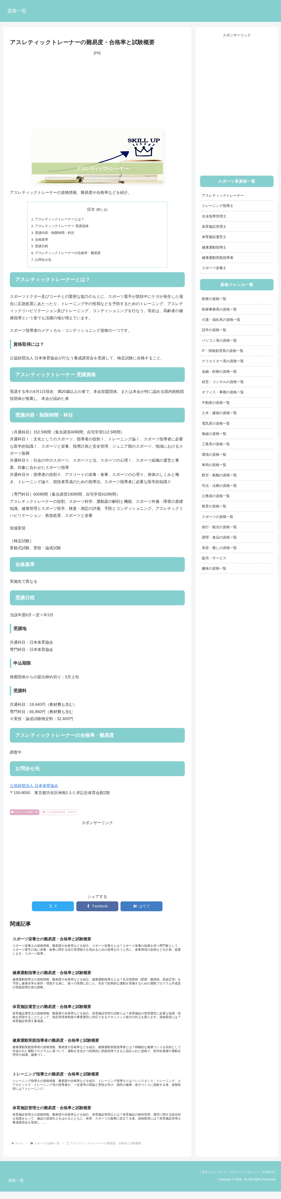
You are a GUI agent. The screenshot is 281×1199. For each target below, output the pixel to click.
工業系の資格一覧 (216, 444)
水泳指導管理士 (214, 216)
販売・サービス (214, 558)
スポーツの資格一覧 (24, 814)
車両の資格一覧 (214, 465)
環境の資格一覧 (214, 454)
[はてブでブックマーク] (141, 909)
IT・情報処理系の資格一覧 (222, 351)
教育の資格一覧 (214, 506)
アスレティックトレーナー (223, 195)
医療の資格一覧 (214, 299)
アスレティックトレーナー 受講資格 (63, 226)
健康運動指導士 (214, 247)
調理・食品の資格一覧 (219, 537)
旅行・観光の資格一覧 (219, 527)
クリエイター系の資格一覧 (223, 361)
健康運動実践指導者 (217, 258)
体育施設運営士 (214, 237)
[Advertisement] (97, 92)
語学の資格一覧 (214, 330)
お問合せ (268, 1179)
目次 (91, 209)
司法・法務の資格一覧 (219, 485)
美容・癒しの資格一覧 (219, 548)
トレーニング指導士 (217, 206)
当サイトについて (209, 1179)
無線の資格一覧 (214, 434)
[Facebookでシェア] (97, 909)
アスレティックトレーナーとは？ (61, 219)
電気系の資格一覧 (216, 423)
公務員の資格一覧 (216, 496)
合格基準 (42, 240)
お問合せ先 (44, 262)
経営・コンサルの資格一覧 (223, 382)
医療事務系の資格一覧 (219, 309)
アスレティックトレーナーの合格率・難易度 (70, 255)
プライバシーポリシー (241, 1179)
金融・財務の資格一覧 (219, 371)
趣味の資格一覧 (214, 568)
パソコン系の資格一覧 (219, 340)
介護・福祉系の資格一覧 (221, 319)
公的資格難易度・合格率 (59, 814)
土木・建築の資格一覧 (219, 413)
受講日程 (42, 248)
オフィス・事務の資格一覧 (223, 392)
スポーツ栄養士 (214, 268)
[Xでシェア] (53, 909)
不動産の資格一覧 (216, 402)
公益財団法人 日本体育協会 (34, 788)
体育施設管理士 (214, 226)
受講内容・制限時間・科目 (56, 233)
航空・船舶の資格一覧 (219, 475)
